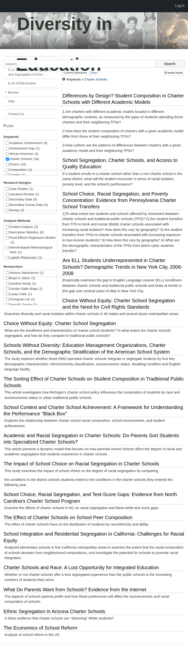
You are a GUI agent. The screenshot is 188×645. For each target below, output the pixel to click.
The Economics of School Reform (40, 628)
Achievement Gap (24, 148)
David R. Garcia (23, 305)
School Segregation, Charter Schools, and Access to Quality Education (119, 163)
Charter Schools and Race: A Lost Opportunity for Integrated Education (81, 567)
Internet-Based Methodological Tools (30, 250)
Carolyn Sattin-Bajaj (26, 289)
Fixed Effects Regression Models (32, 240)
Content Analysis (23, 227)
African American (23, 154)
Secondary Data (23, 199)
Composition (20, 170)
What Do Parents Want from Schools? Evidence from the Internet (74, 589)
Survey (16, 210)
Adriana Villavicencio (26, 273)
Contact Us (16, 114)
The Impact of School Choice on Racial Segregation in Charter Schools (81, 463)
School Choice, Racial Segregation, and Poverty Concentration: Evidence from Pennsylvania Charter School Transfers (119, 200)
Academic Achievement (28, 143)
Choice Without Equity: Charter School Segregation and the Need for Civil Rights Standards (118, 304)
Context (17, 175)
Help (11, 101)
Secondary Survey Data (28, 205)
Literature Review (24, 194)
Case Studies (21, 189)
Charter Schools (24, 159)
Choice (17, 164)
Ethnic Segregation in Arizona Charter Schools (54, 611)
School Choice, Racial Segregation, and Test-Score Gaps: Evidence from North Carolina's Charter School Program (90, 497)
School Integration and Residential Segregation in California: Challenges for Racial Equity (93, 537)
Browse (13, 92)
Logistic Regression (25, 257)
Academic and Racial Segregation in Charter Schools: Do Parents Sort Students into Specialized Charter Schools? (91, 439)
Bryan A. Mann (22, 278)
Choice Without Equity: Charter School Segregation (59, 323)
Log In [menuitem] (180, 6)
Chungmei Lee (22, 299)
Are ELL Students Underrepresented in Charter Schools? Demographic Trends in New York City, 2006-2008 (122, 267)
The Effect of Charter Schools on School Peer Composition (67, 517)
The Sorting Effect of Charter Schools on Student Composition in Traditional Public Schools (93, 382)
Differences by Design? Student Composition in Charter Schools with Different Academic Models (123, 99)
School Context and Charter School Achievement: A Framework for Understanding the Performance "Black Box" (93, 410)
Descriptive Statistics (26, 232)
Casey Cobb (20, 294)
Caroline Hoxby (22, 283)
